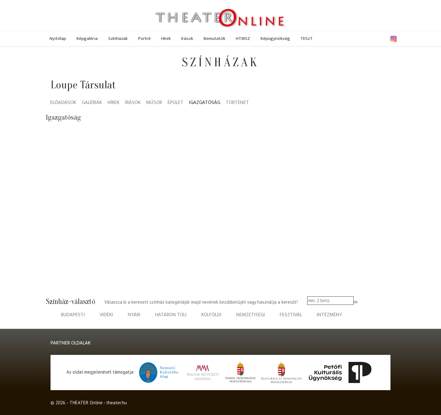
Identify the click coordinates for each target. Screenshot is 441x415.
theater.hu (116, 402)
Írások (187, 38)
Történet (237, 103)
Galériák (92, 103)
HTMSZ (243, 38)
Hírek (166, 38)
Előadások (63, 103)
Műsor (154, 103)
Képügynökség (275, 38)
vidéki (106, 315)
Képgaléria (87, 38)
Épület (175, 103)
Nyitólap (58, 38)
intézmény (329, 315)
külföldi (211, 315)
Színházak (118, 38)
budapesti (73, 315)
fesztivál (291, 315)
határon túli (171, 315)
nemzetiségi (250, 315)
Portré (144, 38)
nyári (134, 315)
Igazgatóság (204, 103)
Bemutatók (214, 38)
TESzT (306, 38)
